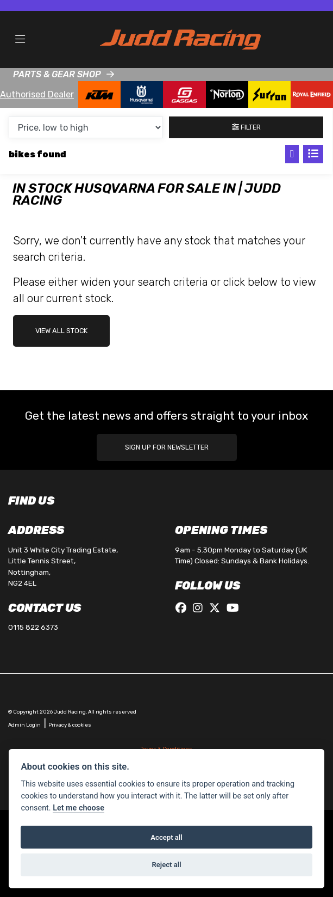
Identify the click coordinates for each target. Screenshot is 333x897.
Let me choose (78, 808)
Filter (246, 127)
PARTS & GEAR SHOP (57, 74)
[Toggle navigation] (20, 40)
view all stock (61, 331)
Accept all (166, 837)
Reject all (166, 865)
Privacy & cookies (69, 725)
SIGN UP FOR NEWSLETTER (167, 447)
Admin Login (24, 725)
